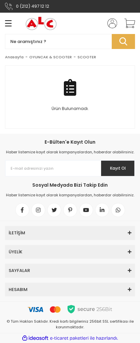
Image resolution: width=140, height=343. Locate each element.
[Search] (70, 41)
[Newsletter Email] (70, 168)
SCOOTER (86, 57)
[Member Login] (110, 23)
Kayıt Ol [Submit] (118, 168)
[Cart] (127, 23)
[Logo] (41, 23)
